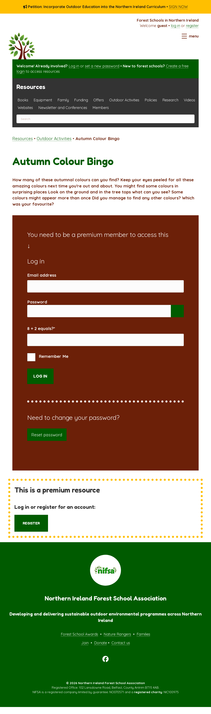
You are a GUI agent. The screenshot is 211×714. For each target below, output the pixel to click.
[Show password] (177, 314)
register (192, 25)
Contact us (120, 649)
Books (23, 100)
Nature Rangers (117, 641)
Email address (41, 275)
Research (170, 100)
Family (63, 100)
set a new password (102, 66)
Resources (22, 138)
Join (85, 649)
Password (37, 304)
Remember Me (47, 364)
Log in (74, 66)
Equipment (43, 100)
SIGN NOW (178, 6)
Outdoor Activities (124, 100)
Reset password (46, 441)
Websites (25, 107)
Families (143, 641)
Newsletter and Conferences (62, 107)
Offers (98, 100)
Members (101, 107)
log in (175, 25)
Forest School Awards (79, 641)
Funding (81, 100)
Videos (189, 100)
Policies (151, 100)
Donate (100, 649)
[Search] (105, 119)
